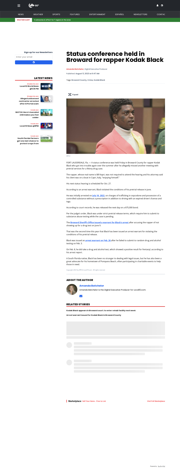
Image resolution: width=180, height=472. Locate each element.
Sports (56, 14)
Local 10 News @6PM (29, 126)
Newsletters (140, 14)
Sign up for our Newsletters (38, 52)
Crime (90, 80)
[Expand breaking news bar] (164, 19)
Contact (162, 14)
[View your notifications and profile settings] (157, 5)
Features (75, 14)
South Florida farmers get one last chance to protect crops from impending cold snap (28, 142)
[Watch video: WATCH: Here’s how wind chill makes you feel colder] (46, 112)
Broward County (79, 80)
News (21, 14)
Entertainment (97, 14)
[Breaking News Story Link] (98, 20)
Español (119, 14)
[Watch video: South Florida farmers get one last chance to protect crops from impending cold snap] (46, 138)
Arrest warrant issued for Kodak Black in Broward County (93, 315)
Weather (38, 14)
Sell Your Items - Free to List (94, 401)
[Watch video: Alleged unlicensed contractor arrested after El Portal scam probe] (46, 98)
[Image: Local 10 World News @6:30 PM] (46, 86)
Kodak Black (99, 80)
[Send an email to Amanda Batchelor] (80, 296)
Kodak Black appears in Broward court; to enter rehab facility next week (101, 310)
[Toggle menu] (19, 5)
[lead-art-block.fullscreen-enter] (115, 95)
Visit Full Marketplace (156, 401)
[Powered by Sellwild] (161, 466)
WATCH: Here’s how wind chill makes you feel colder (27, 115)
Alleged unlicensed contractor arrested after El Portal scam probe (29, 102)
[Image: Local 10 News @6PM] (46, 126)
